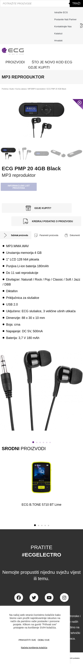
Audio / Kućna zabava (18, 89)
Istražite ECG (61, 12)
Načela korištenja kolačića (34, 647)
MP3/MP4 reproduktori (36, 89)
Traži (76, 3)
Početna (5, 89)
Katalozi (58, 33)
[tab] (15, 235)
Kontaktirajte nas (63, 26)
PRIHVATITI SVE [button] (27, 640)
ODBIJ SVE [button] (44, 640)
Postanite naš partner (65, 19)
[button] (19, 187)
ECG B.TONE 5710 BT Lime (41, 504)
